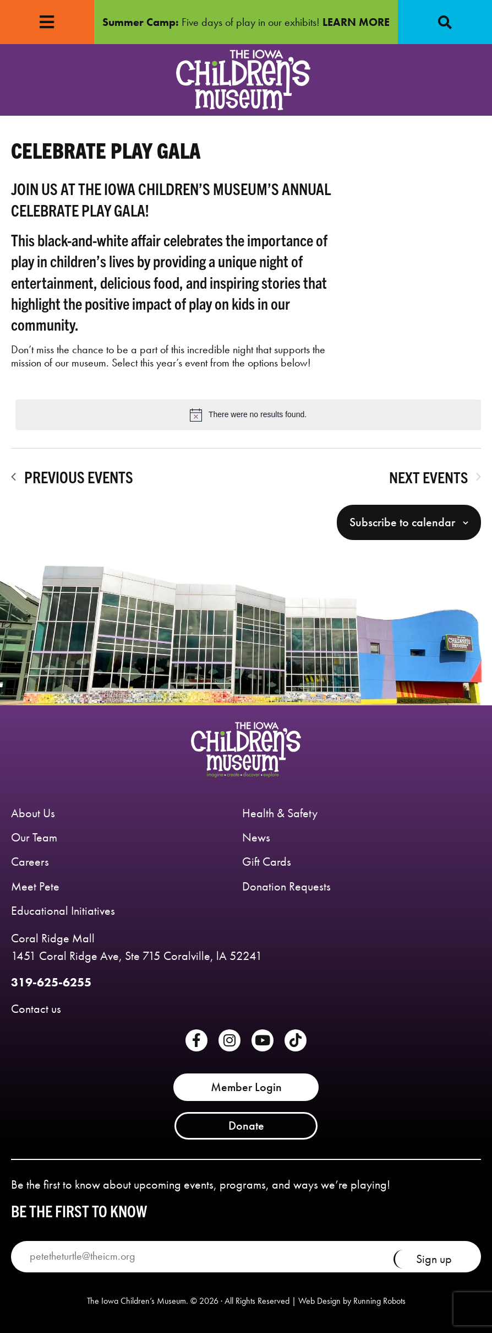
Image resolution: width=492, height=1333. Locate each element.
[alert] (248, 415)
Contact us (36, 1009)
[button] (445, 22)
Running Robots (379, 1301)
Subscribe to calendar (402, 522)
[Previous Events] (72, 476)
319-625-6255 (51, 982)
